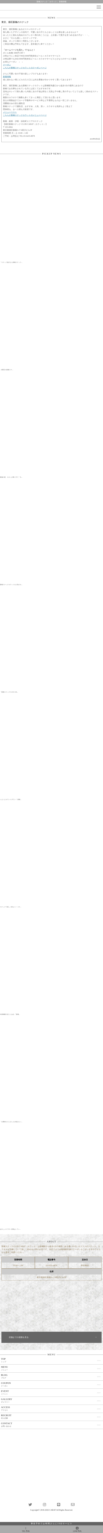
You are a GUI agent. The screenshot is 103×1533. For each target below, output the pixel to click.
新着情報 (7, 77)
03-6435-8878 (51, 1265)
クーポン (7, 65)
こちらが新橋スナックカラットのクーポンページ (25, 68)
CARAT (52, 1510)
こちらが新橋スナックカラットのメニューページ (25, 115)
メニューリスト (10, 112)
